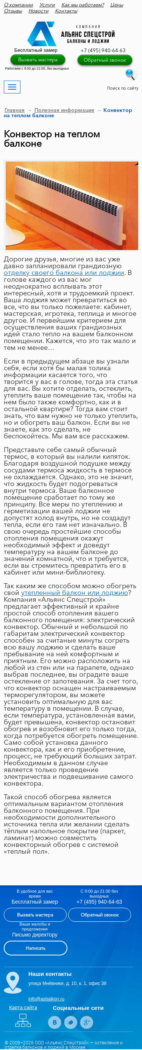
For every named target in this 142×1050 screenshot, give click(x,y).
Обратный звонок (105, 60)
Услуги (47, 5)
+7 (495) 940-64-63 (103, 50)
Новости (38, 11)
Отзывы (13, 11)
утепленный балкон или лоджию (74, 593)
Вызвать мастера (38, 59)
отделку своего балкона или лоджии (64, 273)
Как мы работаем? (82, 5)
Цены (116, 5)
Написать (35, 948)
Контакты (66, 11)
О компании (18, 5)
